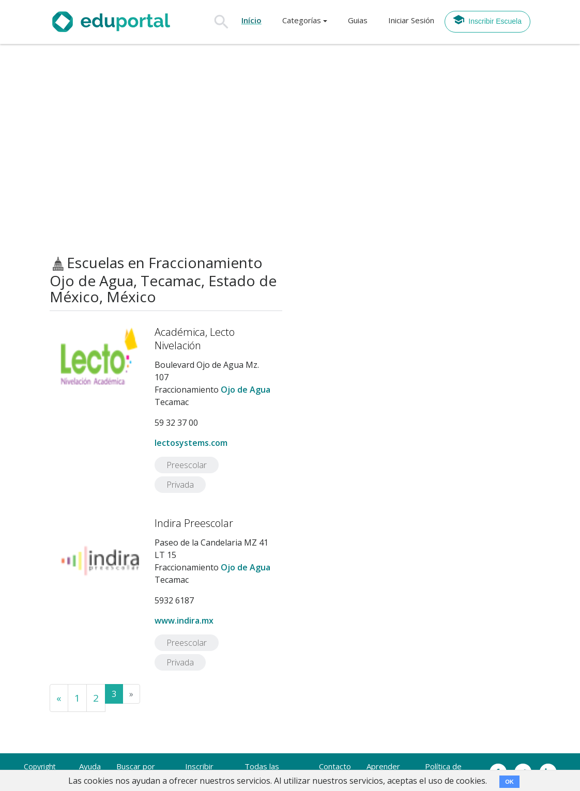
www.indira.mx (184, 620)
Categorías (301, 20)
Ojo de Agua (245, 389)
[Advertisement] (290, 149)
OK (509, 782)
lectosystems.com (191, 442)
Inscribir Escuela (487, 19)
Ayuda (90, 766)
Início (251, 20)
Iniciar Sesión (411, 20)
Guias (358, 20)
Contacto (335, 766)
